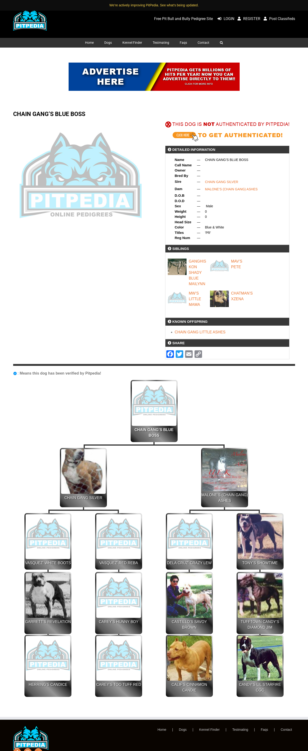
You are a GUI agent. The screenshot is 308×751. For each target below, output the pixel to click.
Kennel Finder (209, 729)
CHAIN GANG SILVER (221, 182)
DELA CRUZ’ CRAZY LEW (189, 563)
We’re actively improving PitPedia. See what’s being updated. (154, 5)
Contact (286, 729)
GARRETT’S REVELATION (48, 622)
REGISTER (247, 18)
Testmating (240, 729)
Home (162, 729)
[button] (221, 42)
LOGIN (224, 18)
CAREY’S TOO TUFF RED (118, 685)
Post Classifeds (278, 18)
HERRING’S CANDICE (48, 685)
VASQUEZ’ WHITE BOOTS (48, 563)
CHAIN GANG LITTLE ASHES (200, 332)
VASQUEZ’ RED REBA (118, 563)
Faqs (264, 729)
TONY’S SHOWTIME (260, 563)
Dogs (183, 729)
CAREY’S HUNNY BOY (119, 622)
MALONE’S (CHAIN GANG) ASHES (231, 189)
